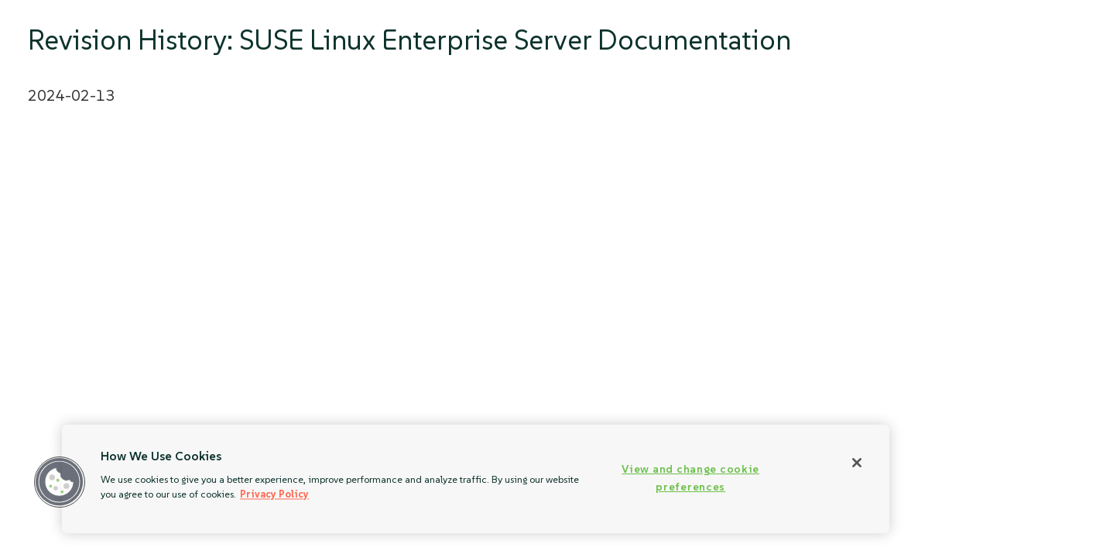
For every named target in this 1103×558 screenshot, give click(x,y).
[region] (475, 479)
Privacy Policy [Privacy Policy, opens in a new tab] (274, 494)
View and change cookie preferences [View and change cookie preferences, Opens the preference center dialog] (690, 478)
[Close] (857, 463)
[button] (59, 482)
